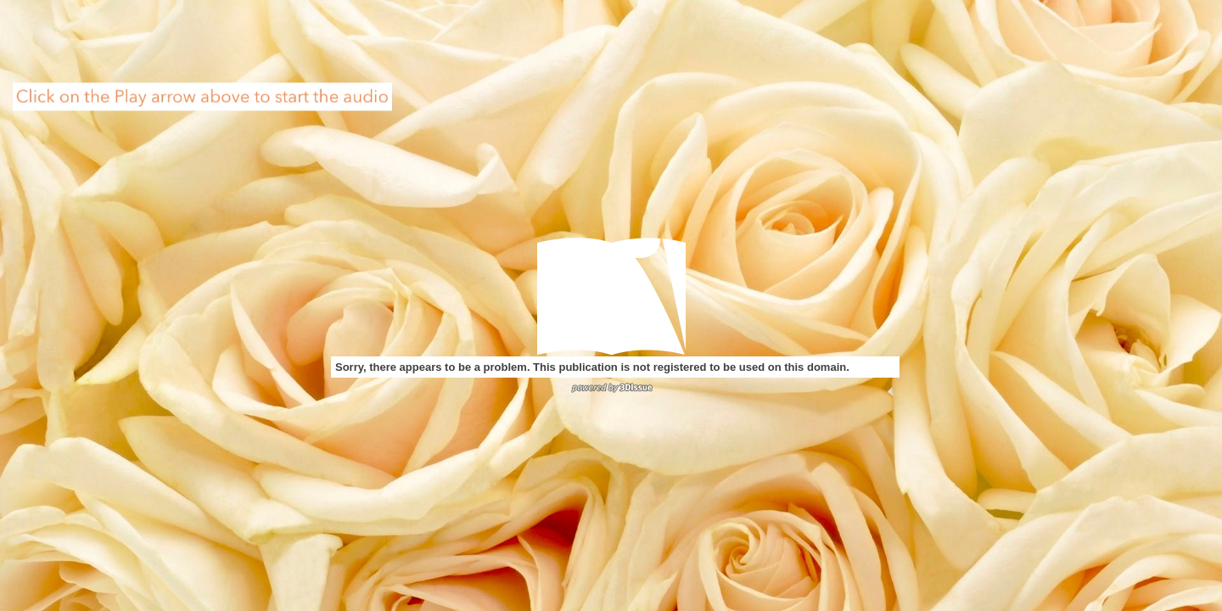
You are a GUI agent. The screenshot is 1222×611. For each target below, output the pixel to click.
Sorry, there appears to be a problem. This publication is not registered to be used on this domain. (592, 367)
